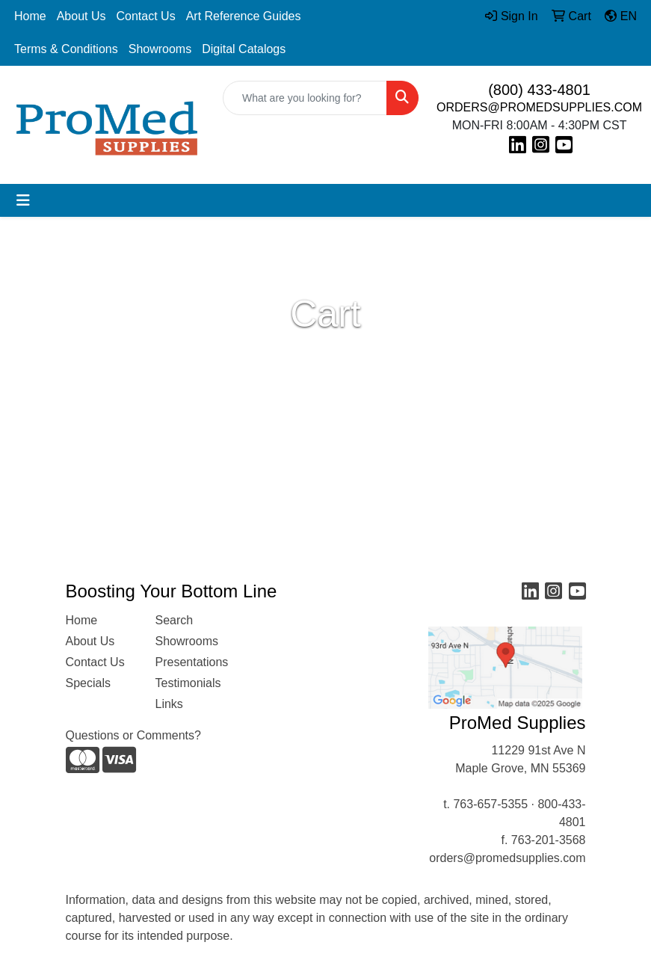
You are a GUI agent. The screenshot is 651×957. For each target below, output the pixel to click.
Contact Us (146, 16)
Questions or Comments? (133, 735)
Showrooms (160, 49)
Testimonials (188, 683)
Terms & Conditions (66, 49)
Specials (88, 683)
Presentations (191, 662)
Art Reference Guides (243, 16)
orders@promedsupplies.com (507, 858)
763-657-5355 (490, 804)
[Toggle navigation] (23, 200)
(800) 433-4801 (539, 89)
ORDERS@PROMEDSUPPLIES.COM (539, 107)
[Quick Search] (305, 98)
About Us (81, 16)
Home (30, 16)
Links (169, 704)
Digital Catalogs (244, 49)
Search (174, 620)
